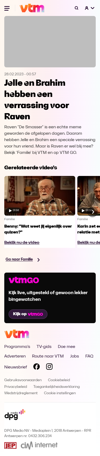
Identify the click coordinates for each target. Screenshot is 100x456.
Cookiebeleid (59, 380)
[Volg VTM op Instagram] (49, 367)
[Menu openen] (7, 8)
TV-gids (44, 347)
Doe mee (66, 347)
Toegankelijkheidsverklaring (56, 387)
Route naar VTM (48, 356)
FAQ (89, 356)
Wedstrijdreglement (21, 393)
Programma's (17, 347)
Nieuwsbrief (15, 367)
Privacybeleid (15, 387)
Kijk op (28, 314)
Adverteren (15, 356)
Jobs (74, 356)
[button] (90, 8)
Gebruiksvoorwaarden (23, 380)
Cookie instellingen (60, 393)
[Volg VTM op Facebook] (36, 367)
